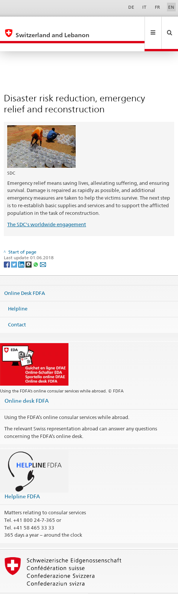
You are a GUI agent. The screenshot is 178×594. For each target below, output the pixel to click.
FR (157, 7)
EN (171, 7)
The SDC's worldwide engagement (46, 208)
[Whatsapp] (36, 248)
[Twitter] (14, 248)
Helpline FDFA (22, 480)
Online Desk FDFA (24, 277)
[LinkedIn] (21, 248)
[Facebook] (7, 248)
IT (144, 7)
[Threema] (29, 248)
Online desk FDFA (27, 384)
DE (131, 7)
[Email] (43, 248)
